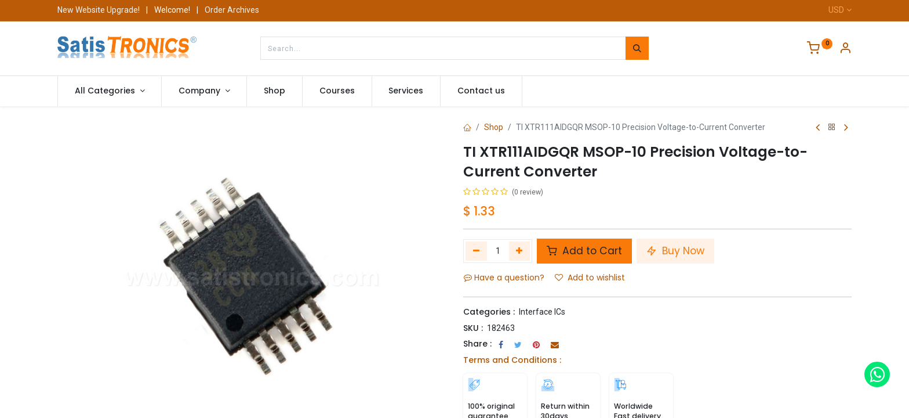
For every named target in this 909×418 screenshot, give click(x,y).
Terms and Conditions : (512, 360)
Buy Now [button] (675, 251)
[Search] (637, 48)
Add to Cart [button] (584, 251)
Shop (493, 127)
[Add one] (519, 251)
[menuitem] (274, 91)
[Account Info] (845, 49)
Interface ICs (542, 311)
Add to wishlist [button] (590, 277)
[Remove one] (476, 251)
